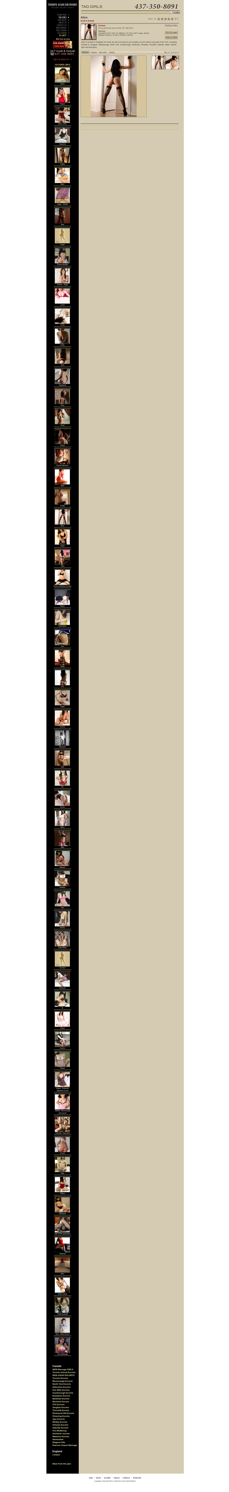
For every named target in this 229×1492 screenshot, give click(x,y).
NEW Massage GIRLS (63, 1369)
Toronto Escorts (60, 1378)
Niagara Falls (59, 1442)
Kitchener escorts (61, 1433)
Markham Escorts (61, 1399)
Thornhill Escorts (61, 1410)
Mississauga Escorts (63, 1381)
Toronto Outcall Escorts (64, 1372)
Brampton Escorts (61, 1396)
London (56, 1455)
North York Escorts (62, 1384)
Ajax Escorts (59, 1419)
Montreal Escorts (61, 1401)
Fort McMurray (60, 1431)
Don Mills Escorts (61, 1390)
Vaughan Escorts (61, 1407)
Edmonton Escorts (62, 1387)
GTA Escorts (59, 1404)
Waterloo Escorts (61, 1436)
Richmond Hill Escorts (63, 1413)
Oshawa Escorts (60, 1425)
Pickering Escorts (61, 1416)
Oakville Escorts (60, 1428)
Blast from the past (62, 1464)
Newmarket (58, 1439)
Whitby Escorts (60, 1422)
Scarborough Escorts (63, 1393)
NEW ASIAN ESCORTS (64, 1375)
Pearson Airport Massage (65, 1445)
